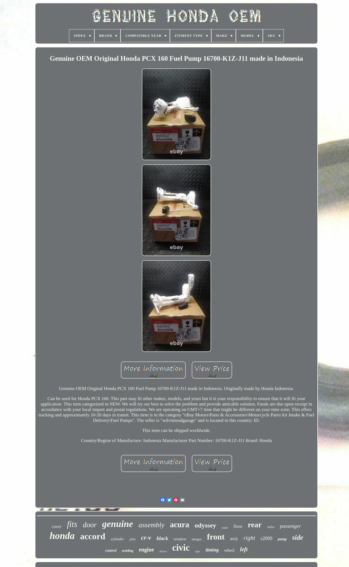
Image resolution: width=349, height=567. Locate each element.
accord (92, 536)
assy (234, 538)
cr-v (146, 537)
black (162, 538)
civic (181, 548)
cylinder (117, 539)
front (215, 536)
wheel (229, 550)
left (244, 549)
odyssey (205, 525)
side (297, 537)
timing (212, 550)
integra (196, 539)
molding (127, 551)
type (197, 551)
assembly (151, 525)
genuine (117, 524)
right (249, 537)
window (179, 539)
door (90, 525)
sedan (225, 527)
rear (255, 524)
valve (270, 527)
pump (282, 539)
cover (57, 526)
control (110, 550)
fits (72, 524)
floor (237, 526)
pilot (133, 539)
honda (62, 536)
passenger (290, 526)
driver (163, 551)
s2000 (266, 538)
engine (146, 550)
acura (179, 524)
